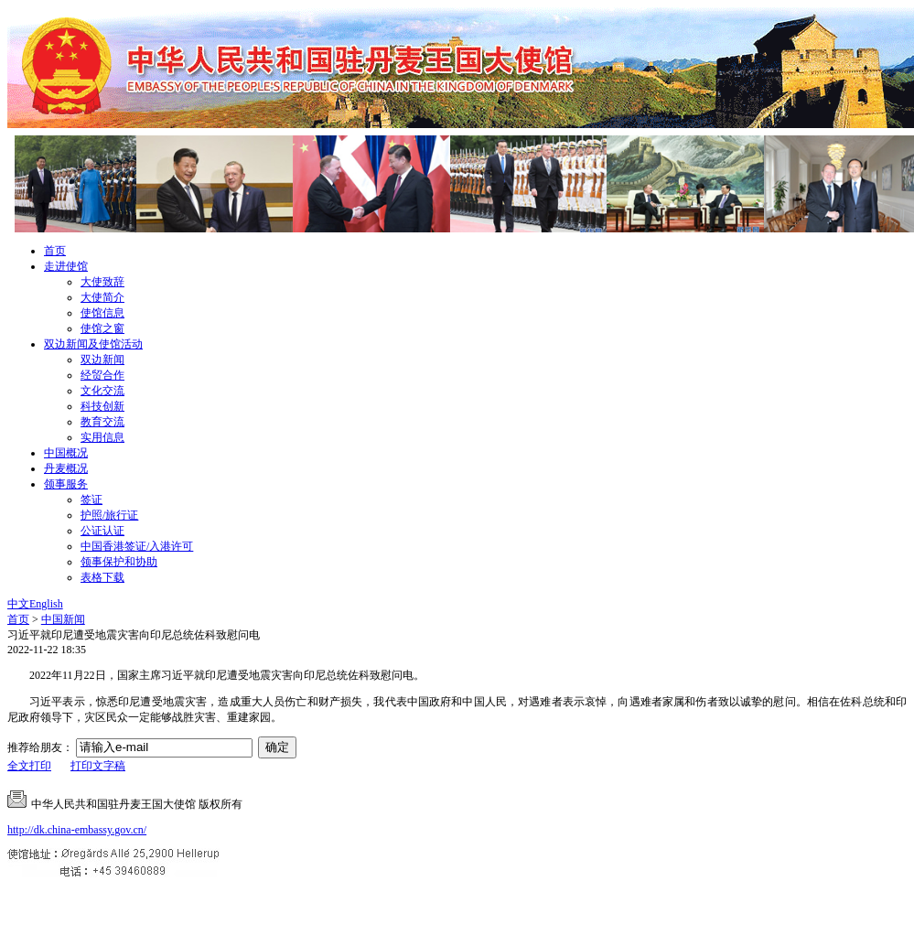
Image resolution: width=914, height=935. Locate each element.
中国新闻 (63, 619)
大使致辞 (102, 281)
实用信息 (102, 437)
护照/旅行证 (109, 515)
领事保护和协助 (119, 561)
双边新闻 (102, 359)
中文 (18, 603)
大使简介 (102, 297)
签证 (91, 499)
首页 (55, 250)
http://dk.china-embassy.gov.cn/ (76, 829)
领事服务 (66, 484)
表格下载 (102, 577)
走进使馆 (66, 266)
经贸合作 (102, 375)
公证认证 (102, 530)
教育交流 (102, 421)
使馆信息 (102, 312)
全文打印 (29, 765)
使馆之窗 (102, 328)
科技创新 (102, 406)
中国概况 (66, 452)
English (46, 603)
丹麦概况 (66, 468)
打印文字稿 (97, 765)
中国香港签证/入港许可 (137, 546)
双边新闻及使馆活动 (93, 344)
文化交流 (102, 390)
